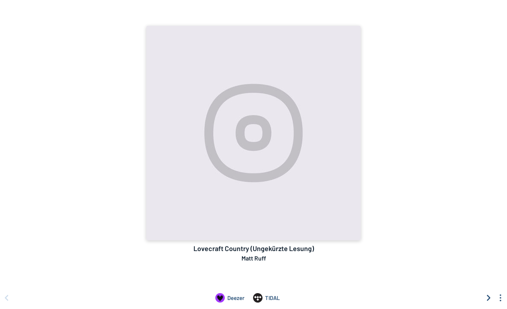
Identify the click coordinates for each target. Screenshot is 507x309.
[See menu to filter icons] (500, 297)
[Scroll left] (6, 297)
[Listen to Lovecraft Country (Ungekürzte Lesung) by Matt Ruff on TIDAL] (266, 298)
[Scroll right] (488, 297)
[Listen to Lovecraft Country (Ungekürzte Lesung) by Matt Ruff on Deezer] (230, 298)
